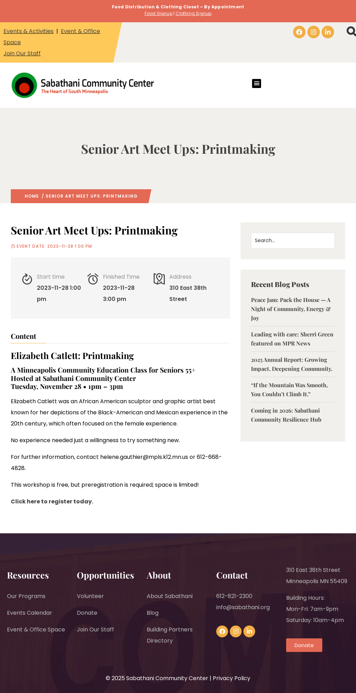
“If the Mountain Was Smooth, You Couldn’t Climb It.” (289, 389)
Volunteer (90, 596)
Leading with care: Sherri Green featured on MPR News (292, 338)
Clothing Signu (192, 13)
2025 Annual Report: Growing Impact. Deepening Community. (291, 364)
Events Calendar (29, 613)
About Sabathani (170, 596)
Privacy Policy (231, 678)
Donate (87, 613)
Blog (153, 613)
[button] (256, 83)
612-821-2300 (234, 596)
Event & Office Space (36, 630)
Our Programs (26, 596)
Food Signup (158, 13)
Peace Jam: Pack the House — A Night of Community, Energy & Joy (291, 308)
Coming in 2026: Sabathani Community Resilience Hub (286, 415)
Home (32, 196)
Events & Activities (28, 31)
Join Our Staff (22, 53)
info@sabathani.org (243, 607)
